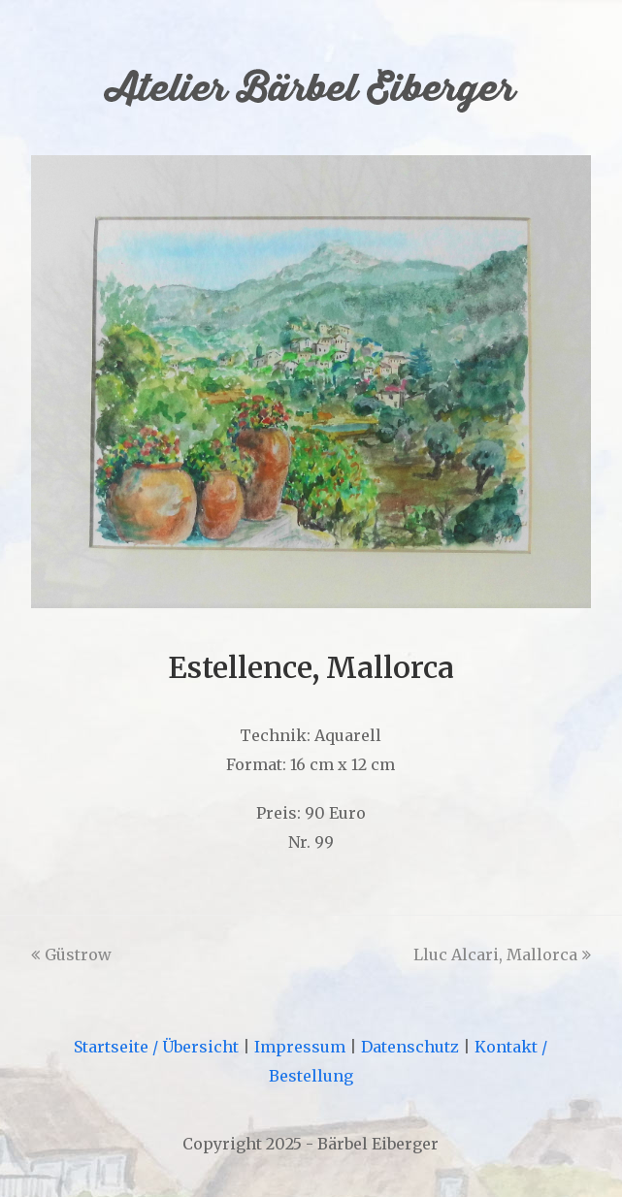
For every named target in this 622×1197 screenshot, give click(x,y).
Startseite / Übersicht (156, 1046)
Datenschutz (410, 1046)
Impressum (299, 1046)
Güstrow (71, 954)
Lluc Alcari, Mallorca (502, 954)
